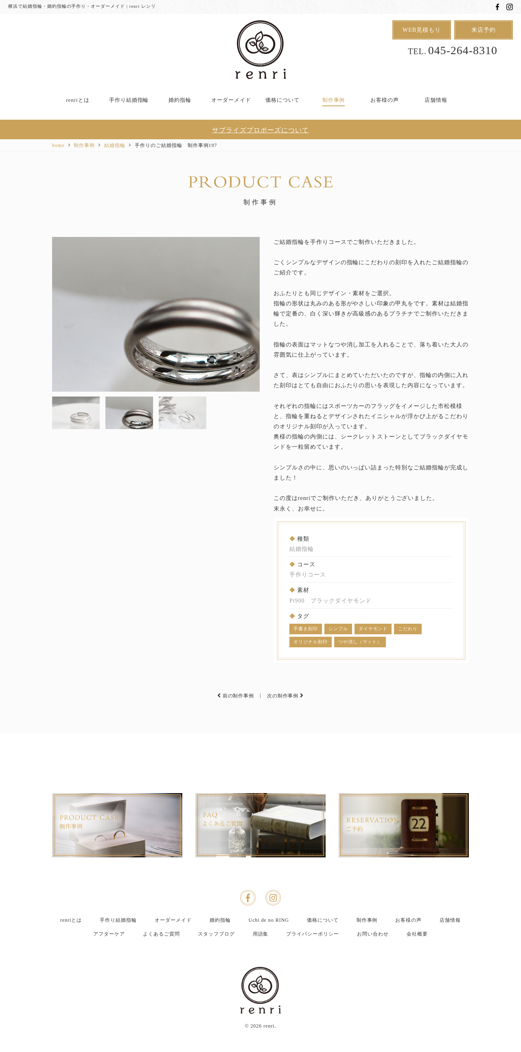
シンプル (338, 628)
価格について (282, 100)
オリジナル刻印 (310, 641)
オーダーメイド (231, 100)
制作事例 (333, 100)
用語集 (261, 955)
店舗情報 (436, 100)
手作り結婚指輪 (129, 100)
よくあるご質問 (161, 955)
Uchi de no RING (269, 941)
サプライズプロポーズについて (260, 130)
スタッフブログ (216, 955)
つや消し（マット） (360, 641)
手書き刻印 (305, 628)
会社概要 (417, 955)
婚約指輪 (180, 100)
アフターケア (109, 955)
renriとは (77, 100)
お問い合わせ (373, 955)
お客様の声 (384, 100)
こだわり (408, 628)
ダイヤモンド (373, 628)
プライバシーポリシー (312, 955)
